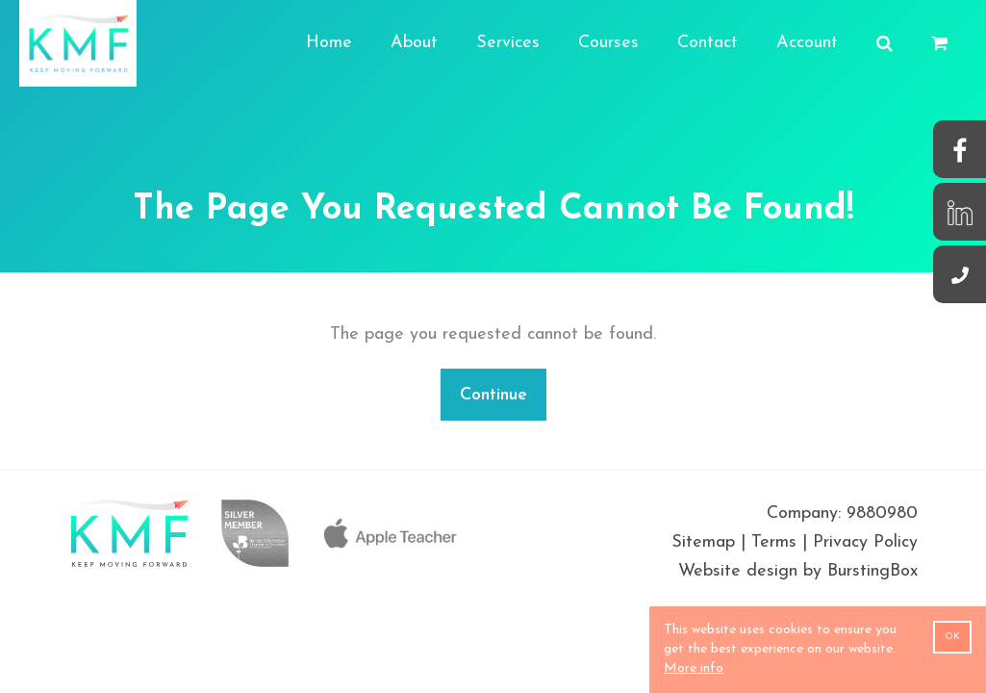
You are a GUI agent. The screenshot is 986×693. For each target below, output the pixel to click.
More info (693, 668)
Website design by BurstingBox (798, 571)
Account (807, 43)
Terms (773, 542)
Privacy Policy (865, 542)
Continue (493, 395)
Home (329, 43)
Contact (707, 43)
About (414, 43)
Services (508, 43)
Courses (608, 43)
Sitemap (703, 542)
